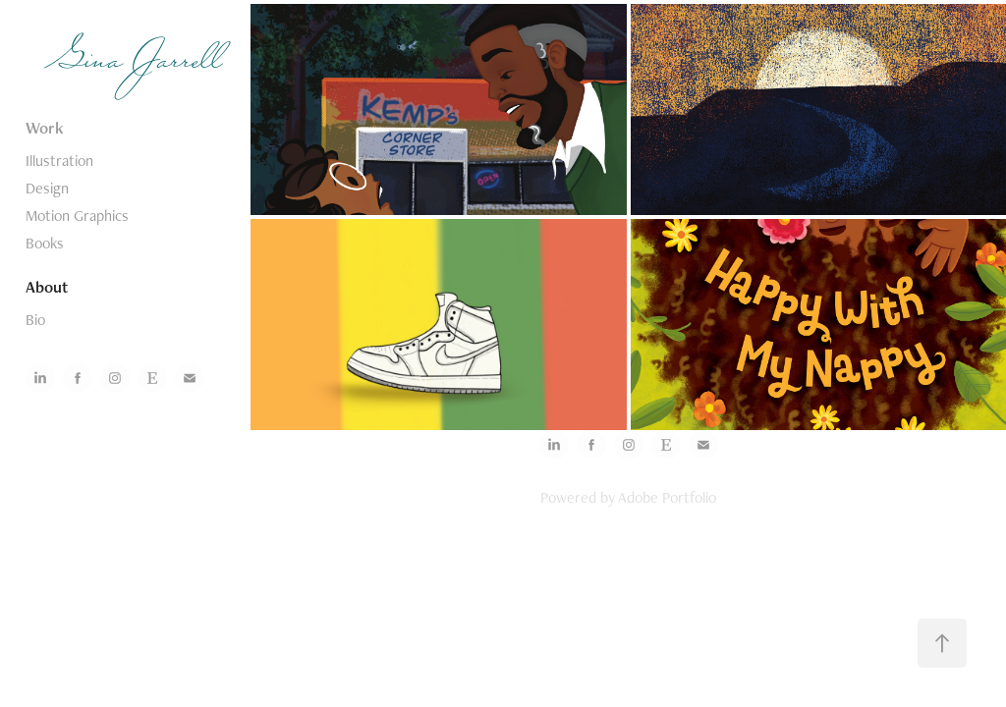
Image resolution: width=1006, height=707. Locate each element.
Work (45, 127)
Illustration (59, 160)
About (47, 287)
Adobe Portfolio (667, 497)
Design (47, 188)
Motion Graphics (77, 215)
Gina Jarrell (137, 63)
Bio (35, 319)
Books (45, 243)
